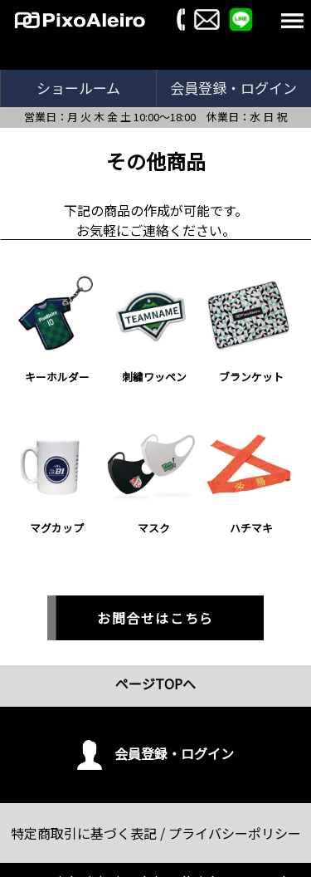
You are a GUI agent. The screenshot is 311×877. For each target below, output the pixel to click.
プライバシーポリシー (234, 833)
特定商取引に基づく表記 (84, 833)
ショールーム (78, 87)
